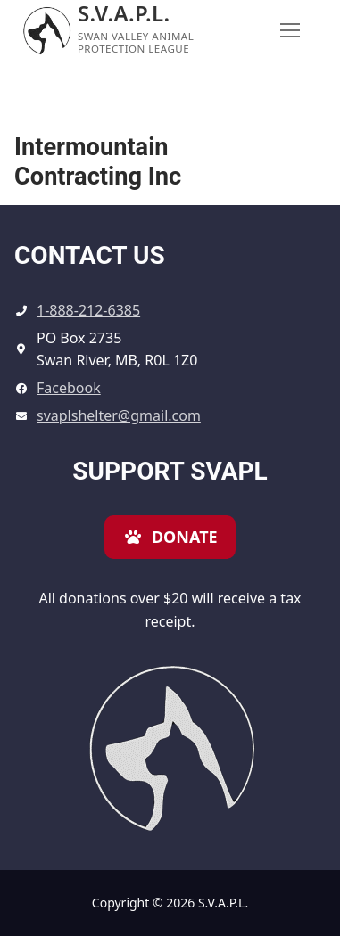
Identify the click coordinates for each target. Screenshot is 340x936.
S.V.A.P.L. (124, 13)
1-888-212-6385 (88, 310)
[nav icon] (290, 31)
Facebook (69, 388)
